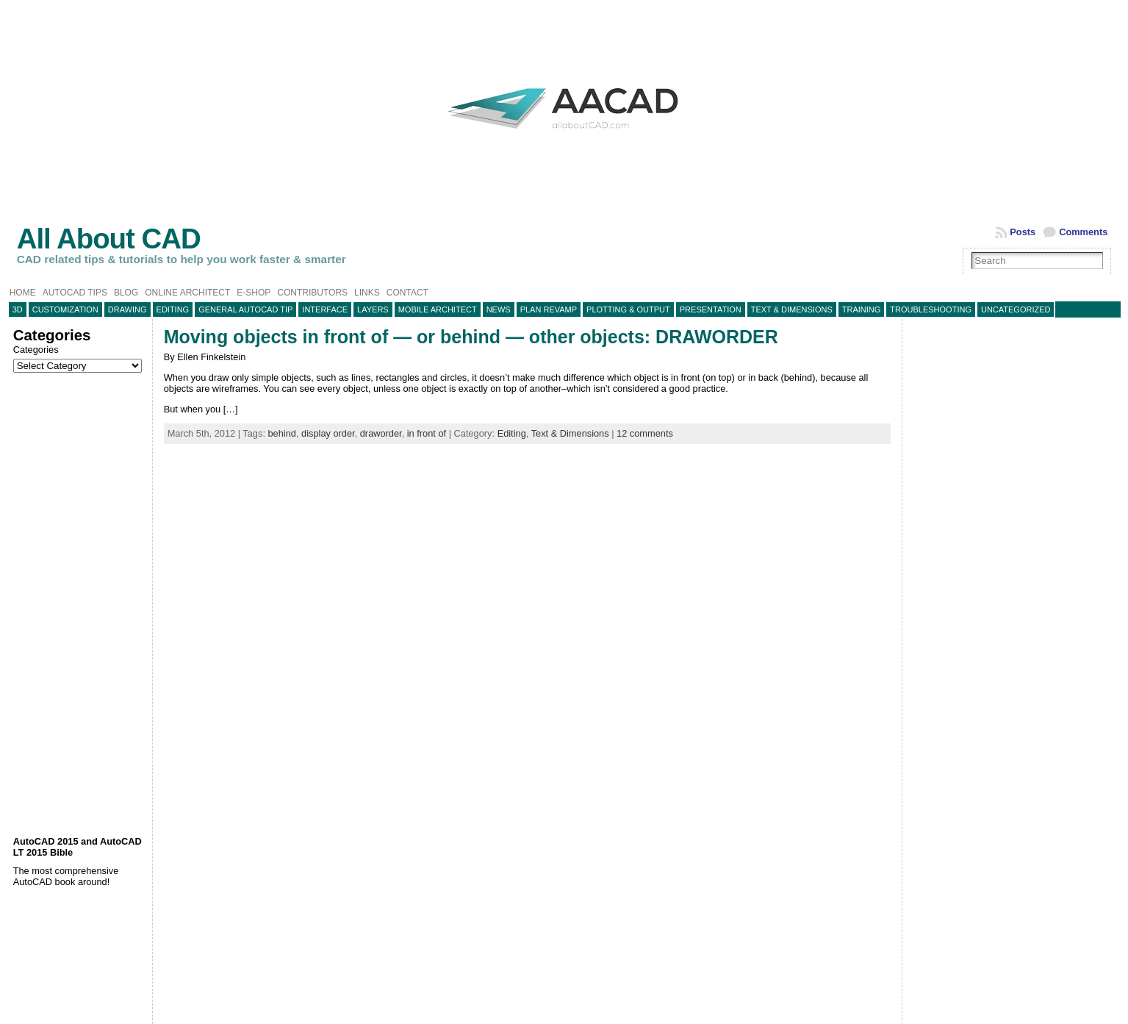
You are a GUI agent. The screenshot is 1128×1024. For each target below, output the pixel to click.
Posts (1022, 231)
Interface (325, 309)
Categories (36, 349)
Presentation (710, 309)
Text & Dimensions (792, 309)
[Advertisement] (79, 604)
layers (373, 309)
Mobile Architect (437, 309)
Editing (173, 309)
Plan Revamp (548, 309)
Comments (1083, 231)
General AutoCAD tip (245, 309)
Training (861, 309)
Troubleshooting (930, 309)
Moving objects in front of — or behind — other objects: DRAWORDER (471, 336)
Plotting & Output (628, 309)
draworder (381, 433)
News (498, 309)
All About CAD (109, 238)
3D (17, 309)
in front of (426, 433)
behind (282, 433)
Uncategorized (1016, 309)
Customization (65, 309)
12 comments (645, 433)
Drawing (127, 309)
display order (328, 433)
